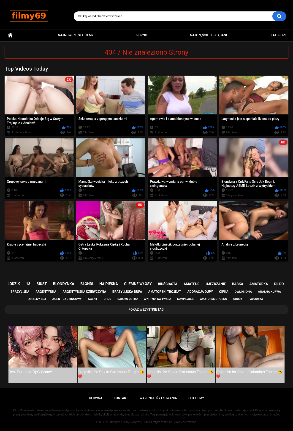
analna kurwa (269, 291)
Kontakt (121, 398)
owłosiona (243, 291)
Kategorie (279, 35)
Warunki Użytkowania (158, 398)
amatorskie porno (213, 299)
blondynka (63, 284)
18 (28, 284)
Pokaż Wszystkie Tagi (146, 309)
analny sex (37, 299)
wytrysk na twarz (157, 299)
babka (237, 284)
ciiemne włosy (138, 284)
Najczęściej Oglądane (209, 35)
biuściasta (167, 284)
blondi (86, 284)
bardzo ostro (127, 299)
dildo (279, 284)
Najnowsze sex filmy (76, 35)
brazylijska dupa (127, 292)
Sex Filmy (196, 398)
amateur (192, 284)
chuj (107, 299)
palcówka (256, 299)
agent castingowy (66, 299)
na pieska (108, 284)
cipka (223, 292)
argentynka (45, 292)
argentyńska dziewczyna (84, 292)
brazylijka (20, 292)
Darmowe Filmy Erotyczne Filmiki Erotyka (135, 422)
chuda (237, 299)
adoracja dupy (200, 292)
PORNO (141, 35)
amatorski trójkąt (164, 292)
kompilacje (185, 299)
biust (41, 284)
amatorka (258, 284)
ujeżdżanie (216, 284)
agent (93, 299)
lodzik (14, 284)
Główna (10, 35)
